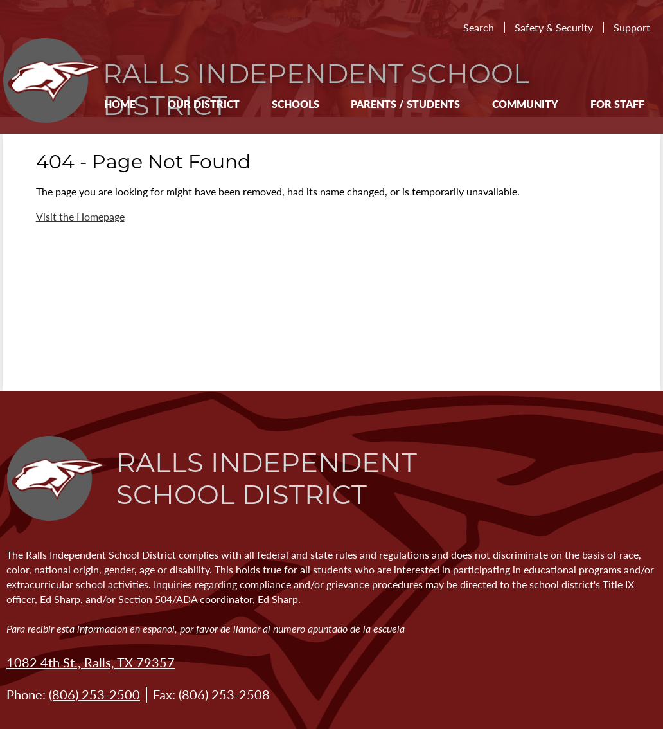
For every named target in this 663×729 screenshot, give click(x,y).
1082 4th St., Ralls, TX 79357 (90, 662)
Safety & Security (554, 27)
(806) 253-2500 (94, 694)
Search (478, 27)
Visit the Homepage (80, 216)
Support (632, 27)
